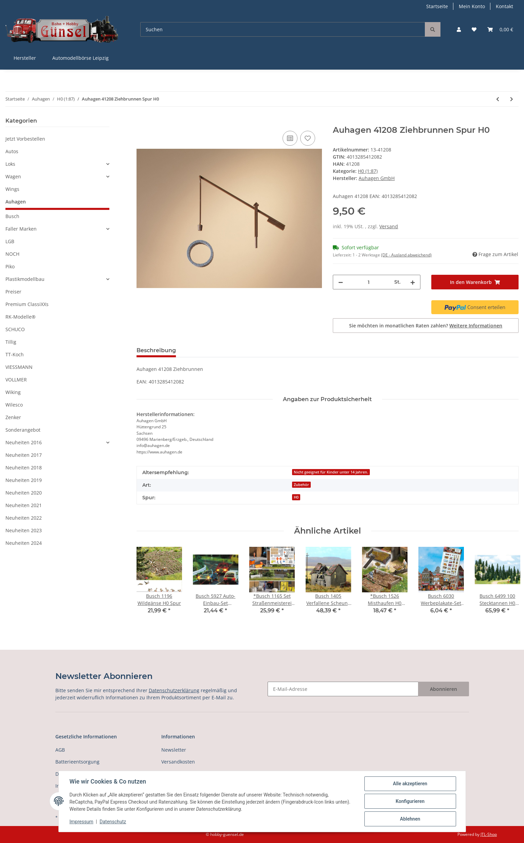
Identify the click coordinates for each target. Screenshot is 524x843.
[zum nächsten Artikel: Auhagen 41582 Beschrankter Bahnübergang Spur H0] (512, 99)
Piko (10, 266)
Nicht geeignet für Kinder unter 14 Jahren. (331, 472)
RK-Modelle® (20, 316)
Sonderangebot (22, 430)
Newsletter (173, 750)
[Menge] (368, 282)
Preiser (13, 291)
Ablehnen (410, 819)
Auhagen (15, 201)
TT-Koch (14, 354)
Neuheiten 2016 (23, 442)
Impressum (81, 822)
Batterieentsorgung (77, 761)
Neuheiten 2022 (23, 518)
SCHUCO (15, 329)
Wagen (13, 176)
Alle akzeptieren (410, 783)
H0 (296, 497)
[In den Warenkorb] (142, 121)
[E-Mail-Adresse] (343, 689)
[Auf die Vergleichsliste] (290, 138)
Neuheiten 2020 (23, 492)
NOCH (12, 254)
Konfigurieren (410, 801)
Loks (10, 164)
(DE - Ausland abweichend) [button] (406, 255)
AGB (60, 750)
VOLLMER (16, 379)
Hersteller (25, 58)
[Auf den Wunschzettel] (307, 138)
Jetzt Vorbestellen (25, 139)
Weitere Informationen (475, 325)
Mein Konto (472, 6)
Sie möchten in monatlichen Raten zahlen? (425, 325)
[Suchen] (282, 29)
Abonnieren (443, 689)
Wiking (13, 392)
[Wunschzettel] (474, 29)
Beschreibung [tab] (156, 350)
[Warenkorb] (500, 29)
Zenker (13, 417)
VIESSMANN (19, 367)
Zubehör (301, 484)
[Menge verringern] (340, 282)
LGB (9, 241)
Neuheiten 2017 (23, 455)
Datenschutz (113, 822)
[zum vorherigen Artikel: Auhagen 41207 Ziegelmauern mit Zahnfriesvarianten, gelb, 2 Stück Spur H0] (498, 99)
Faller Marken (21, 229)
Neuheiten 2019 (23, 480)
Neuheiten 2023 (23, 530)
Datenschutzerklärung (174, 690)
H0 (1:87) (368, 171)
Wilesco (14, 404)
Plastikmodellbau (24, 279)
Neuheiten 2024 (23, 543)
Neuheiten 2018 (23, 467)
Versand (388, 226)
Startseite (437, 6)
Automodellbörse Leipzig (80, 58)
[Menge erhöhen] (412, 282)
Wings (12, 189)
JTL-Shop (489, 834)
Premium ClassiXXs (27, 304)
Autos (11, 151)
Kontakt (504, 6)
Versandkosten (178, 761)
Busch (12, 216)
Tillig (10, 342)
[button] (458, 29)
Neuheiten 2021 (23, 505)
